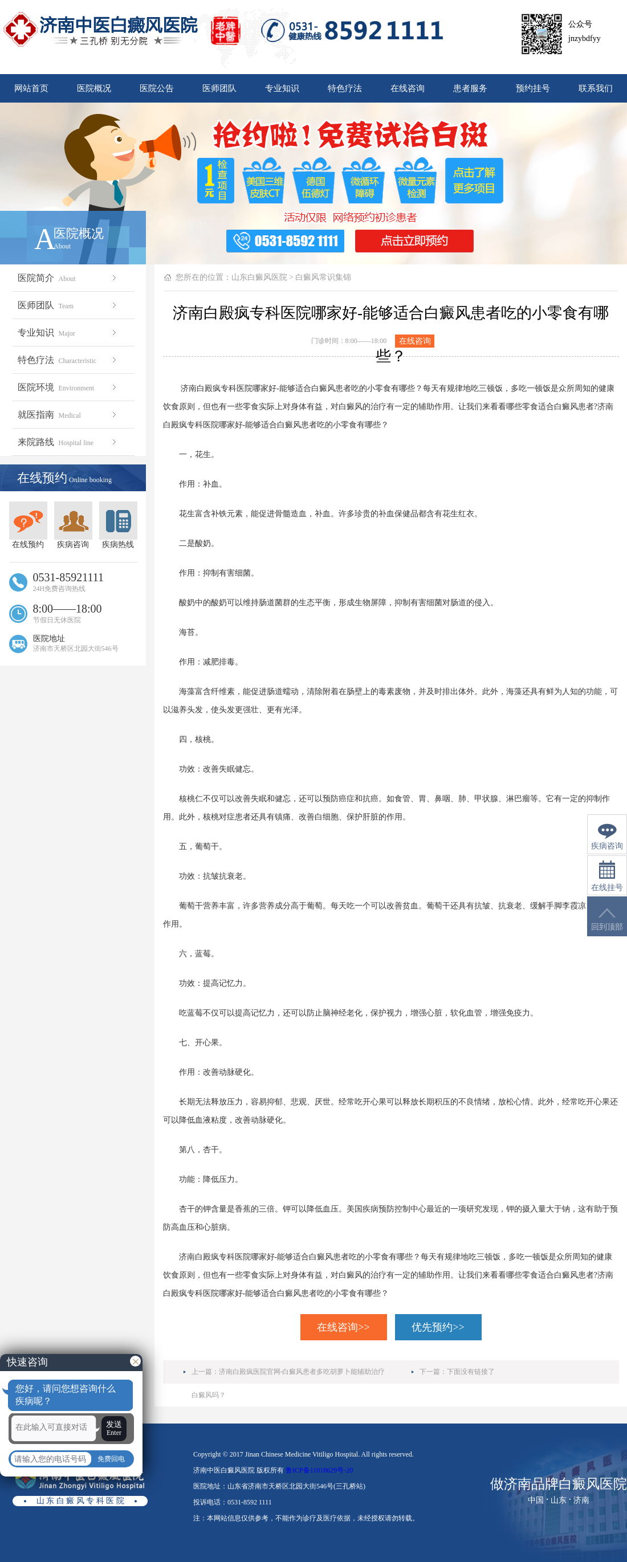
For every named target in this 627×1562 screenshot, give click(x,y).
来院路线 (68, 442)
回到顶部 (607, 919)
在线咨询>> (343, 1327)
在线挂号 (607, 876)
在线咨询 (407, 88)
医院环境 (68, 387)
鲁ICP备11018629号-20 (319, 1470)
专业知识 (282, 88)
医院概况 (94, 88)
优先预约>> (438, 1327)
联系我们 (596, 88)
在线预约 (28, 525)
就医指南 (68, 414)
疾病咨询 (73, 525)
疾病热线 (118, 525)
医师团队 (219, 88)
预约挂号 (533, 88)
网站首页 (31, 88)
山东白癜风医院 (259, 277)
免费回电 (111, 1459)
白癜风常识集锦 (323, 277)
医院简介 (68, 278)
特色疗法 (345, 88)
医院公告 (157, 88)
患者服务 (470, 88)
